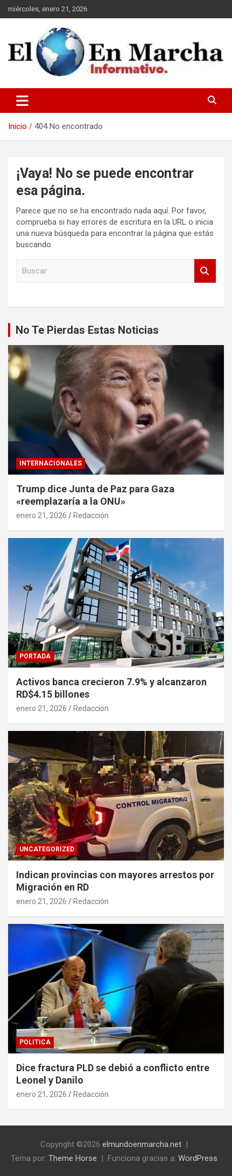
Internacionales (50, 463)
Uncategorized (46, 849)
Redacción (91, 515)
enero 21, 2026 (41, 515)
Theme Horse (72, 1158)
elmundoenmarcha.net (141, 1144)
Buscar (205, 271)
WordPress (197, 1158)
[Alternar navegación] (22, 100)
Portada (35, 656)
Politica (35, 1042)
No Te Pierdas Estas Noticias (87, 330)
